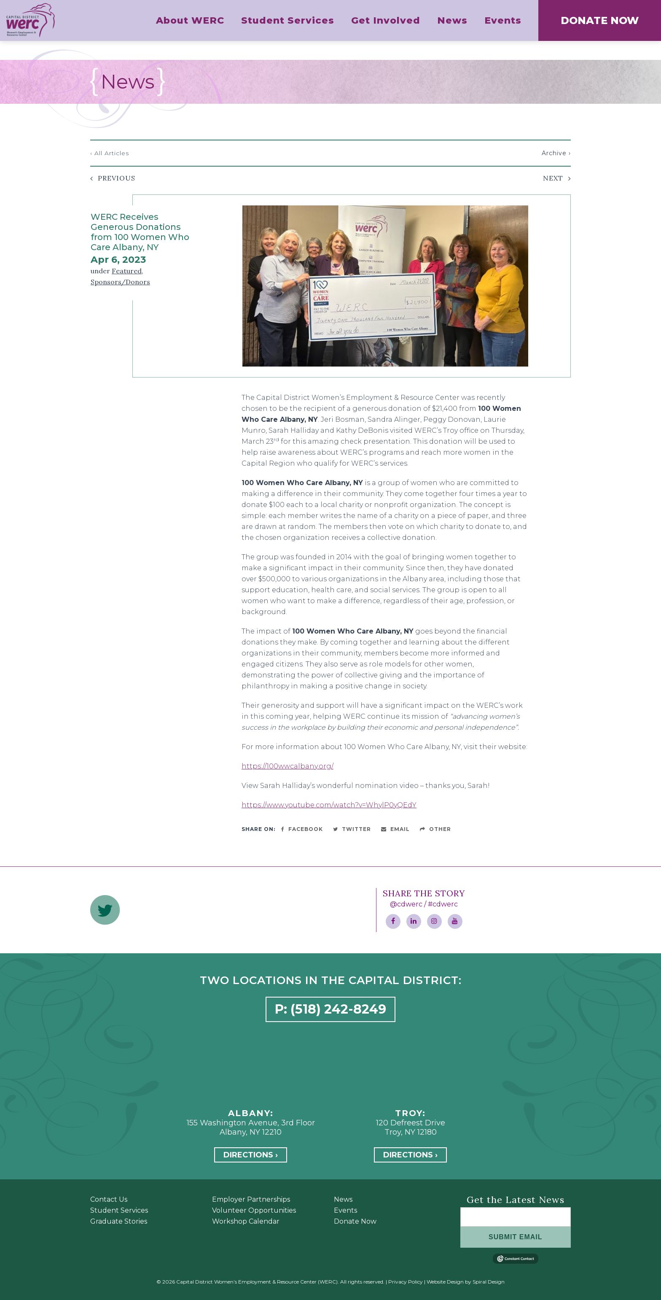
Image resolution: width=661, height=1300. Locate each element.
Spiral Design (489, 1281)
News (343, 1199)
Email (395, 829)
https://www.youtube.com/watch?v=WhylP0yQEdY (329, 805)
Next (553, 178)
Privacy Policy (405, 1281)
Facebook (302, 829)
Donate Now (355, 1221)
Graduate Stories (118, 1221)
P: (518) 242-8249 (330, 1009)
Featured (127, 271)
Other (435, 829)
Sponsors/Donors (120, 282)
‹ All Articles (109, 153)
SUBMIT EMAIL (516, 1237)
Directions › (250, 1155)
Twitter (352, 829)
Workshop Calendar (245, 1221)
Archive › (556, 153)
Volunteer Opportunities (254, 1210)
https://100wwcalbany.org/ (287, 766)
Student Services (119, 1210)
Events (345, 1210)
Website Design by (449, 1281)
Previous (116, 178)
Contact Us (108, 1199)
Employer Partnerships (251, 1199)
